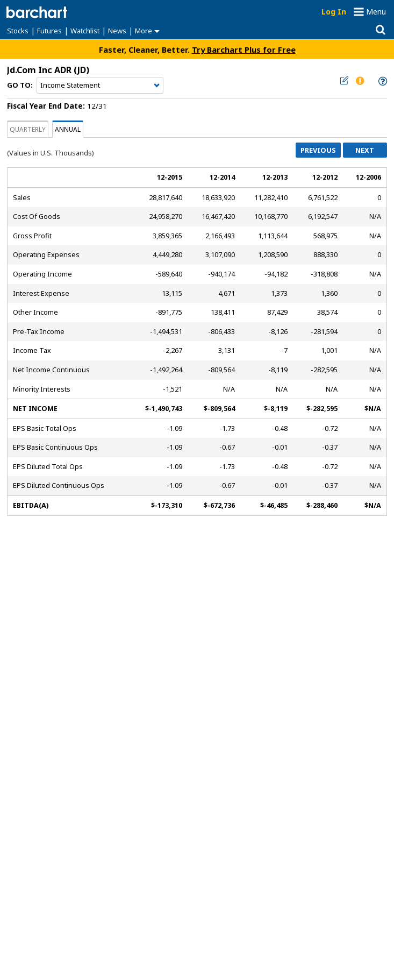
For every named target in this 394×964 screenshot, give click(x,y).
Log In (333, 11)
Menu (376, 11)
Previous (318, 150)
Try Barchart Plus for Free (244, 49)
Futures (49, 31)
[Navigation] (100, 85)
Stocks (17, 31)
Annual (68, 129)
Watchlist (84, 31)
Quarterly (28, 129)
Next (364, 150)
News (117, 31)
